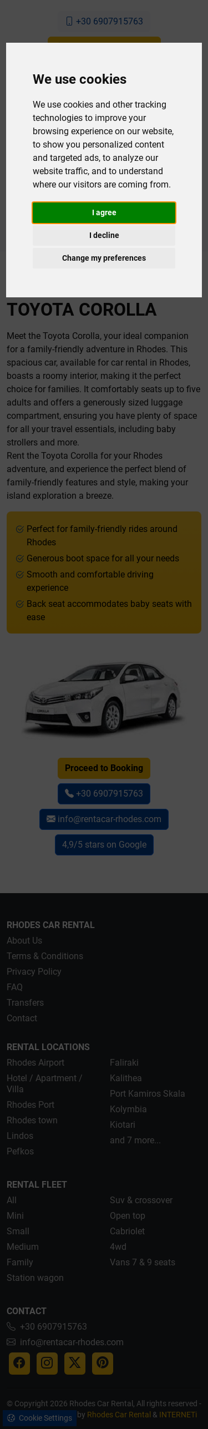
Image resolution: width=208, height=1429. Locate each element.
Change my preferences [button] (104, 258)
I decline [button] (104, 235)
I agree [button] (104, 212)
